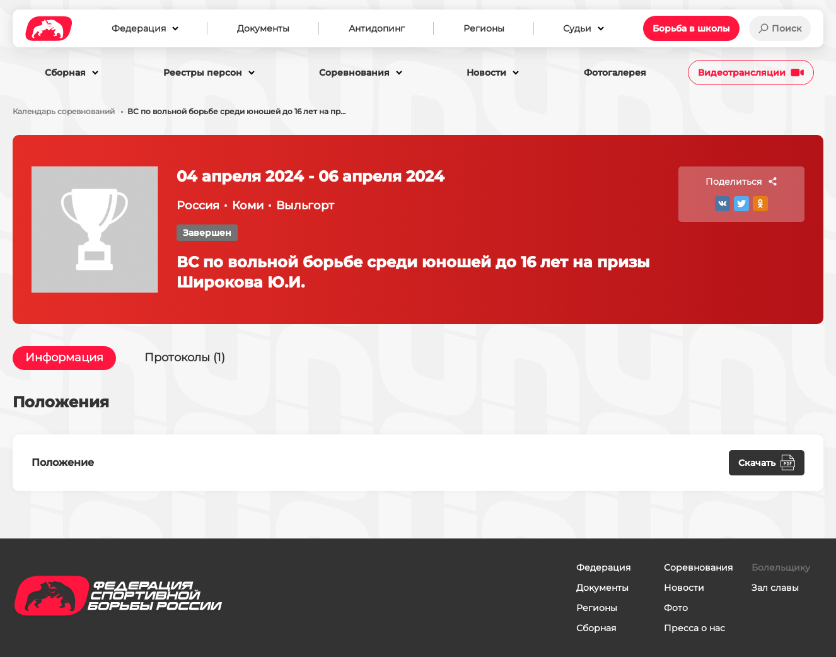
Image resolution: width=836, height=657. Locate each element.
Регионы (596, 607)
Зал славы (775, 587)
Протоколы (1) (184, 358)
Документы (602, 587)
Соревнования (698, 567)
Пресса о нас (694, 628)
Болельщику (781, 567)
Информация (64, 358)
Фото (676, 607)
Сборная (596, 628)
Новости (684, 587)
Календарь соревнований (64, 111)
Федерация (603, 567)
